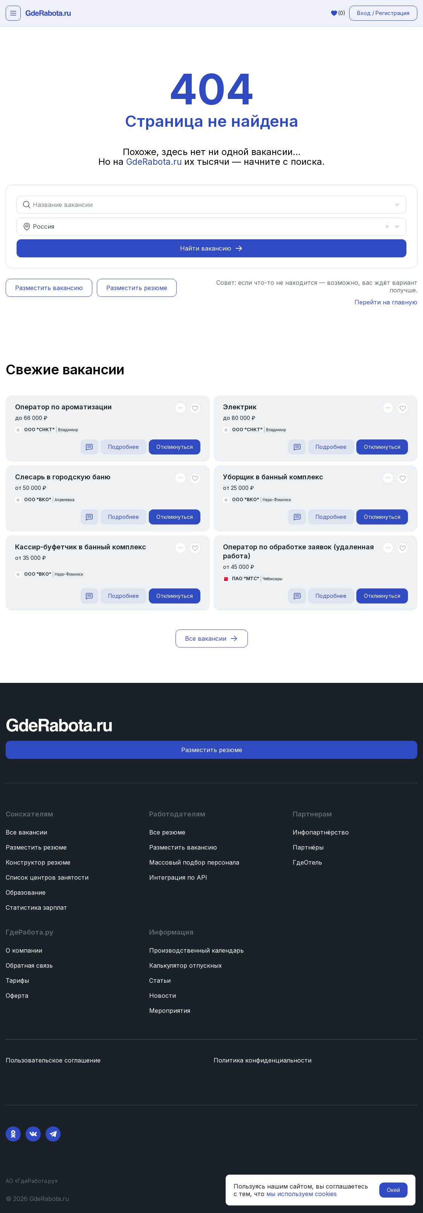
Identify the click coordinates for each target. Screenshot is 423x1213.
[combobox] (207, 204)
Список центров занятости (47, 877)
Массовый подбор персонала (194, 862)
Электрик (240, 407)
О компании (24, 950)
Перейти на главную (385, 302)
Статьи (160, 980)
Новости (162, 995)
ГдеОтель (307, 862)
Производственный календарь (196, 950)
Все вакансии (26, 832)
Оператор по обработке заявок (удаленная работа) (298, 551)
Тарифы (17, 980)
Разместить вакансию (183, 847)
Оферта (17, 995)
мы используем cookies (301, 1194)
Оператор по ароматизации (63, 407)
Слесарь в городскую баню (62, 477)
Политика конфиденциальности (263, 1060)
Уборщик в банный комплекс (273, 477)
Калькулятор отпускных (185, 965)
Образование (26, 892)
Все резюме (167, 832)
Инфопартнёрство (321, 832)
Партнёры (308, 847)
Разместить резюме (36, 847)
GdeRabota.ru (155, 161)
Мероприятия (169, 1010)
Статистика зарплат (36, 907)
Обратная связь (29, 965)
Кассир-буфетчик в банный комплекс (80, 547)
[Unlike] (195, 408)
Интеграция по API (178, 877)
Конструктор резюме (38, 862)
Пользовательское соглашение (53, 1060)
